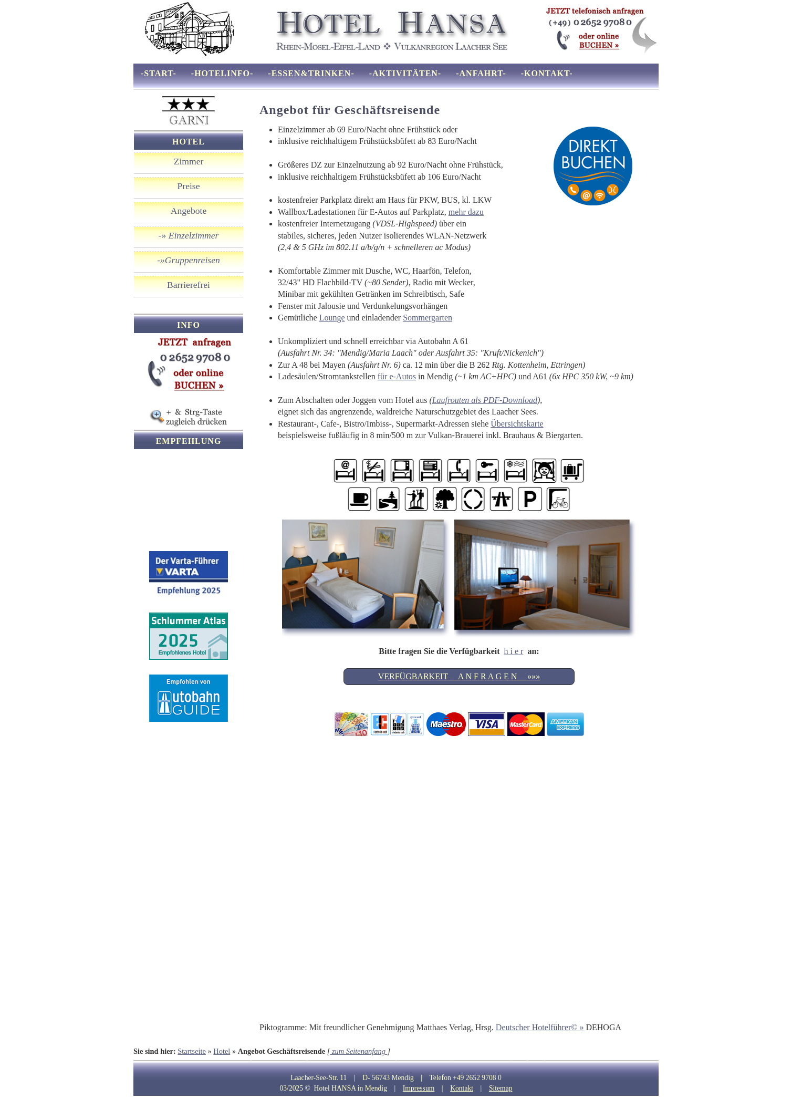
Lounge (332, 317)
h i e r (514, 651)
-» (189, 235)
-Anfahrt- (481, 73)
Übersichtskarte (517, 423)
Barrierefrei (188, 284)
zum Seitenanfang (358, 1051)
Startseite (192, 1051)
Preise (189, 186)
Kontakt (461, 1088)
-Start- (158, 73)
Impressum (418, 1088)
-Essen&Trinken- (311, 73)
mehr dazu (466, 212)
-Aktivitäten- (405, 73)
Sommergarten (427, 317)
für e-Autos (397, 376)
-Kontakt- (547, 73)
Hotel (221, 1051)
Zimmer (189, 161)
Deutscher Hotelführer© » (540, 1027)
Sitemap (501, 1088)
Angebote (188, 210)
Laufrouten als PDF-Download (484, 400)
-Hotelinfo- (222, 73)
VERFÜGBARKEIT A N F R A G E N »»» (459, 676)
